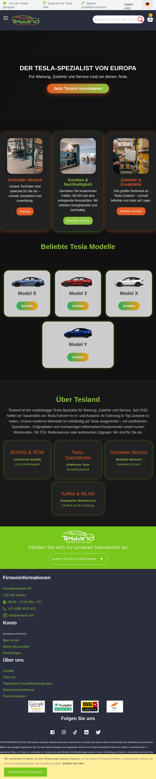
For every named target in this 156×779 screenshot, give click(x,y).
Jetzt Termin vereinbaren (77, 88)
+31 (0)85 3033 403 (22, 608)
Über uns (9, 677)
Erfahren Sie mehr (73, 763)
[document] (78, 766)
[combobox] (118, 19)
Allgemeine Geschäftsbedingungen (27, 683)
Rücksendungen (14, 696)
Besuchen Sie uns (78, 220)
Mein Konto (11, 640)
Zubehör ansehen (131, 211)
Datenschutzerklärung (18, 689)
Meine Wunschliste (16, 646)
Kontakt (8, 670)
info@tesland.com (21, 615)
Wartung (25, 211)
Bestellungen (12, 653)
